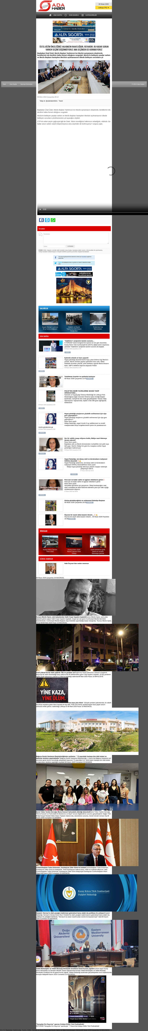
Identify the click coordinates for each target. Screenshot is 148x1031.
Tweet (61, 101)
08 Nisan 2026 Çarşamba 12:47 (78, 379)
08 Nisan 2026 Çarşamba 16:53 (78, 503)
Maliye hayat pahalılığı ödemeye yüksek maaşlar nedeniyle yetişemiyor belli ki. (74, 470)
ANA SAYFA (57, 15)
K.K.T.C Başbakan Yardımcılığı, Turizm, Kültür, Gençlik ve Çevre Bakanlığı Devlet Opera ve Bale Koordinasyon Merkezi (55, 1030)
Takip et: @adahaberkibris (49, 101)
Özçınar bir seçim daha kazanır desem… (86, 518)
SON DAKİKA (74, 15)
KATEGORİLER (91, 15)
